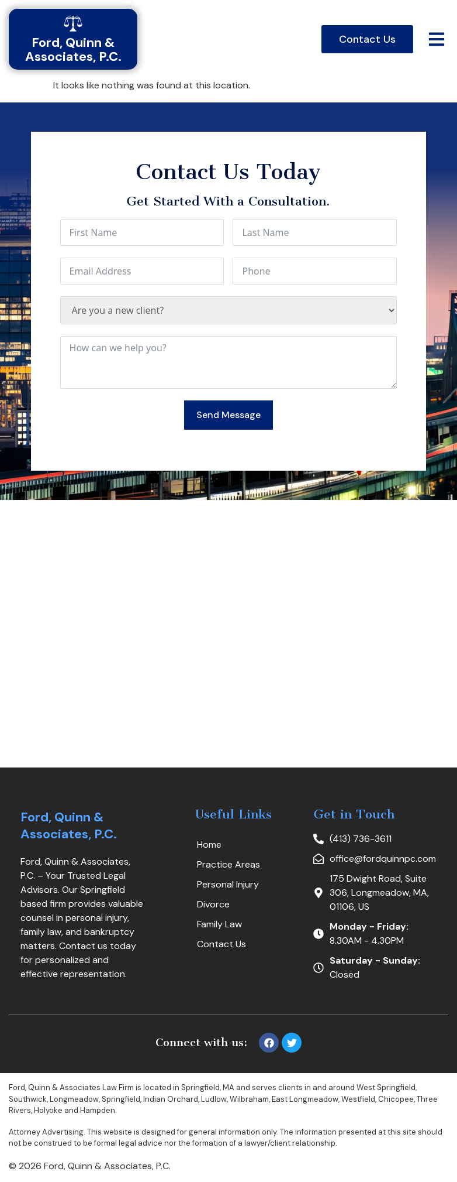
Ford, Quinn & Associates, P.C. (68, 825)
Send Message (228, 415)
